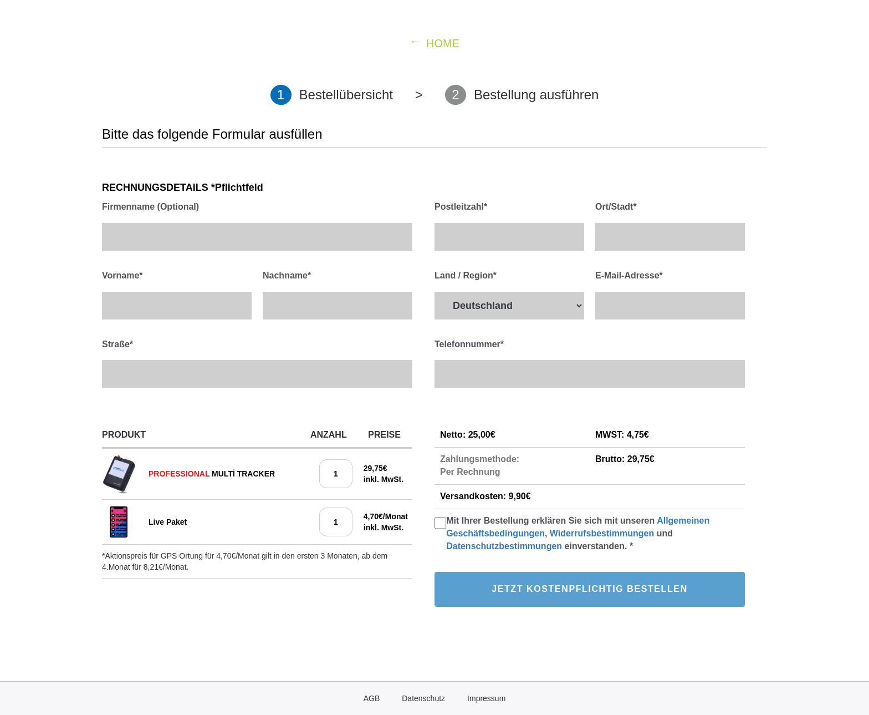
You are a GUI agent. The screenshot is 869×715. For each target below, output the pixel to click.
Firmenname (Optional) (150, 206)
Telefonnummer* (469, 344)
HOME (442, 43)
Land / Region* (465, 275)
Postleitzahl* (460, 206)
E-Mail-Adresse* (629, 275)
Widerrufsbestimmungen (601, 533)
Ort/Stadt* (616, 206)
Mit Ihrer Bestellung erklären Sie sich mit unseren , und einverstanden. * (577, 533)
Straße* (117, 344)
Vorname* (122, 275)
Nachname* (287, 275)
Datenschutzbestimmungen (505, 546)
